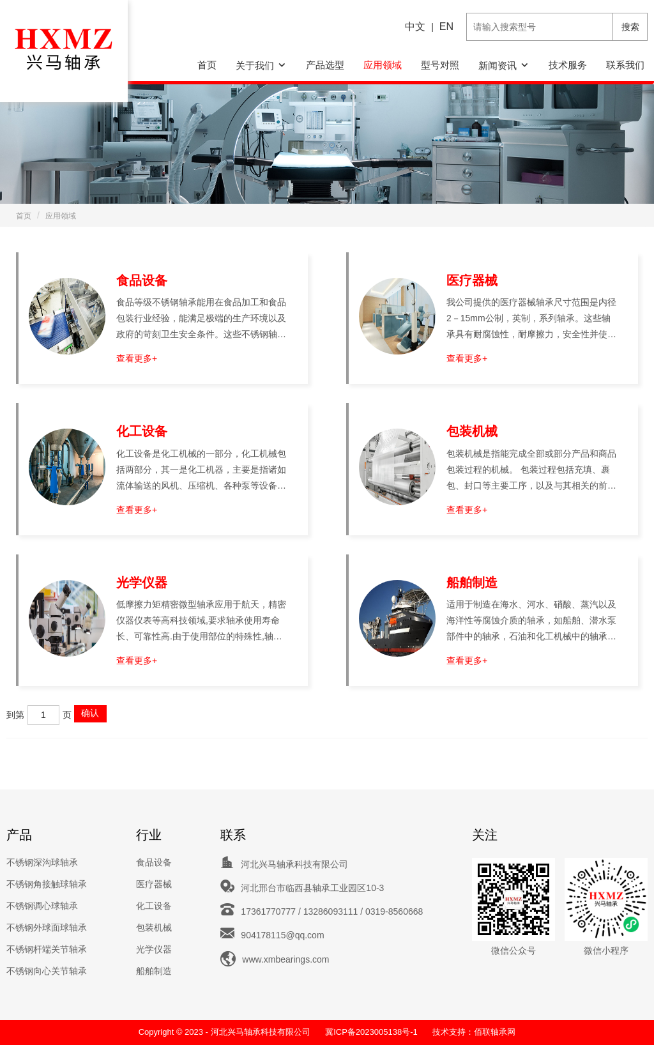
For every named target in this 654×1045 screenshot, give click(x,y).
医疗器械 (472, 280)
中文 (415, 26)
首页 (207, 64)
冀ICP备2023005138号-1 (371, 1032)
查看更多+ (136, 358)
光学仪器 (141, 583)
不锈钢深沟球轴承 (42, 862)
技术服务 (568, 64)
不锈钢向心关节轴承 (46, 971)
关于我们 (255, 65)
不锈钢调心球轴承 (42, 906)
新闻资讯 (497, 65)
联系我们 (625, 64)
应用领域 (382, 64)
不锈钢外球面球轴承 (46, 927)
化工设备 (141, 431)
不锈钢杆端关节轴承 (46, 949)
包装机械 (472, 431)
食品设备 (141, 280)
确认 (90, 713)
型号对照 (440, 64)
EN (446, 26)
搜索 (630, 27)
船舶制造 (472, 583)
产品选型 (325, 64)
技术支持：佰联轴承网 (473, 1032)
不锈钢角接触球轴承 (46, 884)
